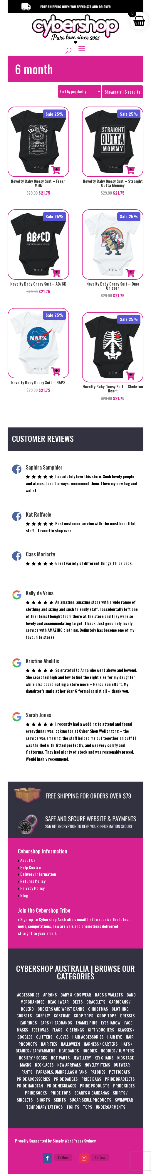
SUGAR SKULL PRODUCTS (90, 1100)
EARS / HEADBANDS (56, 1022)
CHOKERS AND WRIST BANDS (61, 1009)
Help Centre (30, 867)
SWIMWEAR (124, 1100)
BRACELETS (95, 1002)
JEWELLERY (82, 1057)
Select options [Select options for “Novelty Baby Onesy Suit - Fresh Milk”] (56, 170)
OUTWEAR (122, 1065)
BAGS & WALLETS (109, 994)
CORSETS (24, 1015)
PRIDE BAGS (91, 1079)
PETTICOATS (119, 1072)
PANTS (26, 1072)
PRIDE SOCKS (36, 1093)
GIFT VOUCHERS (101, 1030)
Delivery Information (37, 874)
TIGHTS (72, 1107)
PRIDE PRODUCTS (94, 1085)
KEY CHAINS (104, 1057)
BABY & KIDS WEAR (76, 994)
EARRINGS (28, 1022)
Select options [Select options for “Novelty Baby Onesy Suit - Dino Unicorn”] (130, 273)
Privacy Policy (32, 888)
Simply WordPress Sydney (74, 1140)
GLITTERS (44, 1037)
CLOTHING (120, 1009)
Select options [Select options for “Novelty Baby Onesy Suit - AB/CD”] (56, 273)
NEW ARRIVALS (69, 1065)
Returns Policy (32, 881)
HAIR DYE (114, 1037)
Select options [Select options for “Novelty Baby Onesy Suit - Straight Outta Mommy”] (130, 170)
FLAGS (57, 1030)
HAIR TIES (49, 1044)
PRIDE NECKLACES (61, 1085)
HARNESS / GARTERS (101, 1044)
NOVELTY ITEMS (97, 1065)
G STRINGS (75, 1030)
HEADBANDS (69, 1050)
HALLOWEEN (70, 1044)
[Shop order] (79, 91)
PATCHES (97, 1072)
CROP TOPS (83, 1015)
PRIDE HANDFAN (30, 1085)
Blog (23, 895)
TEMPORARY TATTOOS (44, 1107)
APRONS (50, 994)
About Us (27, 860)
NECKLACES (44, 1065)
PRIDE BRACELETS (120, 1079)
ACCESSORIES (28, 994)
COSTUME (62, 1015)
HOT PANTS (60, 1057)
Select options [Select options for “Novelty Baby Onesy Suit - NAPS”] (56, 371)
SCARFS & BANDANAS (91, 1093)
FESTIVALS (40, 1030)
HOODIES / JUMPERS (117, 1050)
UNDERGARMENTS (110, 1107)
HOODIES (90, 1050)
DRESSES (127, 1015)
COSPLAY (43, 1015)
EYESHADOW (110, 1022)
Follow (63, 1157)
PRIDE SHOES (124, 1085)
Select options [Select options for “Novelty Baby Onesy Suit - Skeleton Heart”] (130, 375)
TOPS (87, 1107)
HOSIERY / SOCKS (33, 1057)
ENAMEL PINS (86, 1022)
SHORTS (43, 1100)
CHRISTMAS (98, 1009)
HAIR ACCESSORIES (87, 1037)
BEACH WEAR (58, 1002)
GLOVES (62, 1037)
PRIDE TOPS (61, 1093)
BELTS (78, 1002)
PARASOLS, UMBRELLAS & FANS (61, 1072)
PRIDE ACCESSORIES (33, 1079)
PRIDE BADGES (66, 1079)
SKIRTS (60, 1100)
